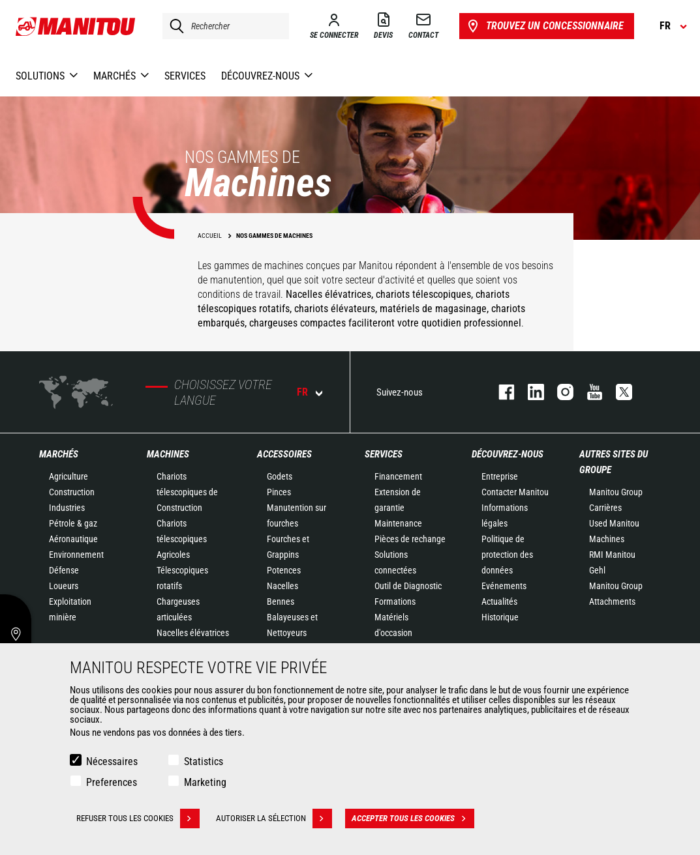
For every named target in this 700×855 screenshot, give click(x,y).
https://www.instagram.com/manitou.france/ (558, 392)
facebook (500, 392)
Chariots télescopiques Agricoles (182, 539)
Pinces (279, 492)
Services (384, 454)
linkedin (529, 392)
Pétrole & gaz (73, 523)
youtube (588, 392)
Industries (67, 507)
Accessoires (284, 454)
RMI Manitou (612, 554)
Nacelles (282, 586)
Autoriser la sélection (274, 818)
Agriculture (68, 476)
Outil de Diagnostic (408, 586)
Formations (395, 601)
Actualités (499, 601)
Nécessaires (112, 761)
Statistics (203, 761)
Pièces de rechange (410, 539)
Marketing (205, 782)
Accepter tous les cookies (413, 818)
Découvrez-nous (507, 454)
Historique (500, 617)
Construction (72, 492)
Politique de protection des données (507, 554)
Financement (398, 476)
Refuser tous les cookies (138, 818)
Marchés (58, 454)
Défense (64, 570)
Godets (279, 476)
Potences (284, 570)
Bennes (280, 601)
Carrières (605, 507)
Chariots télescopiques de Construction (187, 492)
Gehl (597, 570)
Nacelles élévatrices (193, 633)
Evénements (503, 586)
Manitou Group (616, 492)
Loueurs (63, 586)
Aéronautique (73, 539)
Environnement (76, 554)
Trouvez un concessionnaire (544, 26)
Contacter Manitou (515, 492)
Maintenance (398, 523)
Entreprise (499, 476)
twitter (617, 392)
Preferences (111, 782)
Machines (168, 454)
